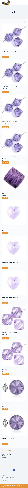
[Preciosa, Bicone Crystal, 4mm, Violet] (14, 72)
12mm (3, 406)
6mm (2, 160)
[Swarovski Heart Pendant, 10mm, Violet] (14, 212)
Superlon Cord (4, 195)
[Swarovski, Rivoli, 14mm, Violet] (14, 423)
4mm (2, 371)
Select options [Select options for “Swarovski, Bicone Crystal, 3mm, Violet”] (5, 338)
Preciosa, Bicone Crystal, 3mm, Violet (9, 51)
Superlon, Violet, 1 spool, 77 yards (8, 191)
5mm (2, 125)
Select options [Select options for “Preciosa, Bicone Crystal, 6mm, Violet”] (5, 162)
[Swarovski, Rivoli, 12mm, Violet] (14, 388)
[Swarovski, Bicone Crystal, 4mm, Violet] (14, 353)
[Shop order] (25, 22)
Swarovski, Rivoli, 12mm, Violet (8, 403)
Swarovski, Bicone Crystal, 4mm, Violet (9, 367)
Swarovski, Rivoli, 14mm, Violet (8, 438)
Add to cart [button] (5, 197)
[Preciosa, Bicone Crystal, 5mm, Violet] (14, 107)
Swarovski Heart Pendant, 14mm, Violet (10, 262)
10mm (3, 230)
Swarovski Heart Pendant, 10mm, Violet (10, 227)
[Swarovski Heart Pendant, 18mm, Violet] (14, 283)
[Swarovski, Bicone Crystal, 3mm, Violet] (14, 318)
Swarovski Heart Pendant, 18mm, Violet (10, 297)
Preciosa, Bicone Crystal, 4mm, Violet (9, 86)
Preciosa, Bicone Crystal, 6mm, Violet (9, 156)
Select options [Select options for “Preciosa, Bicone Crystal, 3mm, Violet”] (5, 56)
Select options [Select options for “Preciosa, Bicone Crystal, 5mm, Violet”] (5, 127)
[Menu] (25, 2)
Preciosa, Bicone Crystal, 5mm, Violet (9, 121)
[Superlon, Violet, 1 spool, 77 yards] (14, 177)
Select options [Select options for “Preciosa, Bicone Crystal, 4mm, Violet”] (5, 92)
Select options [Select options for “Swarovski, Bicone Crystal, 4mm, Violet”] (5, 373)
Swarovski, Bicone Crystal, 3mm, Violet (9, 332)
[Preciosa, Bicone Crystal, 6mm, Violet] (14, 142)
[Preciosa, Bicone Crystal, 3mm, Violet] (14, 36)
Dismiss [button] (25, 486)
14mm (3, 441)
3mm (2, 54)
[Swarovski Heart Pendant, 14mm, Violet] (14, 248)
